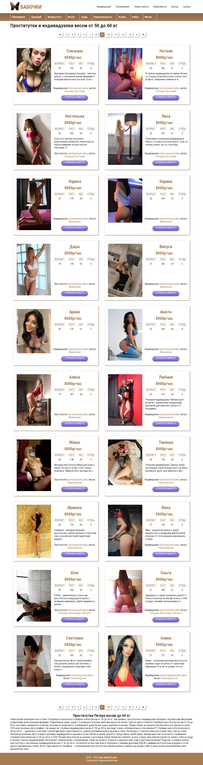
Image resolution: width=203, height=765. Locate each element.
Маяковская (75, 221)
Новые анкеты (141, 6)
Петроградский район (82, 675)
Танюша (166, 442)
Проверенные (123, 6)
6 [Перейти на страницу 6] (84, 34)
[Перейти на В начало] (60, 34)
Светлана (74, 638)
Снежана (75, 51)
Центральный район (78, 88)
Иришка (75, 507)
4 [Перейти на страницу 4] (72, 34)
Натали (166, 51)
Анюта (165, 311)
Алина (165, 638)
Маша (75, 442)
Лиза (166, 116)
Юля (74, 572)
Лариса (74, 181)
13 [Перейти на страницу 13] (130, 34)
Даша (74, 246)
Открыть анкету (74, 98)
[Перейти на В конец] (143, 34)
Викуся (166, 246)
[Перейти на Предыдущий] (66, 34)
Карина (166, 181)
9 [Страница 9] (102, 34)
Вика (166, 507)
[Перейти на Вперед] (137, 34)
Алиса (74, 377)
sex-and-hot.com (108, 757)
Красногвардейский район (173, 675)
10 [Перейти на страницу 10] (108, 34)
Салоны (187, 6)
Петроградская (78, 678)
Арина (74, 311)
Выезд (174, 6)
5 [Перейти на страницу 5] (78, 34)
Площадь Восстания (74, 91)
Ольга (166, 572)
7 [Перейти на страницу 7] (90, 34)
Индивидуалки (104, 6)
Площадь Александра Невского (74, 613)
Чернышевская (166, 417)
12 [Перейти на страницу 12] (123, 34)
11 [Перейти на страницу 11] (116, 34)
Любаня (166, 377)
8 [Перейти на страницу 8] (96, 34)
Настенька (74, 116)
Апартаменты (160, 6)
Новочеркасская (169, 678)
